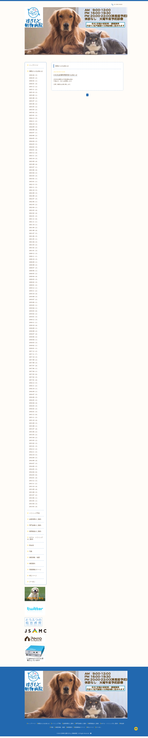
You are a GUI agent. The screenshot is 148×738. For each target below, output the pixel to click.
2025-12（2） (33, 86)
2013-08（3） (33, 492)
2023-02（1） (33, 178)
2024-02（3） (33, 147)
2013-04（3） (33, 503)
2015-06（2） (33, 432)
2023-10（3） (33, 158)
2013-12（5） (33, 480)
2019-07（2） (33, 299)
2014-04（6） (33, 472)
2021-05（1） (33, 239)
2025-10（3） (33, 92)
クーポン (31, 581)
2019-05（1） (33, 305)
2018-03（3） (33, 342)
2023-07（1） (33, 167)
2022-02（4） (33, 213)
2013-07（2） (33, 495)
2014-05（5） (33, 469)
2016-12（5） (33, 383)
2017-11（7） (33, 354)
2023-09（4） (33, 161)
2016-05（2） (33, 400)
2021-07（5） (33, 233)
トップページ (32, 65)
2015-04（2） (33, 437)
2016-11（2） (33, 386)
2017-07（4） (33, 365)
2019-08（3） (33, 296)
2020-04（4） (33, 276)
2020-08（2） (33, 265)
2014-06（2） (33, 466)
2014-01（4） (33, 478)
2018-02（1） (33, 345)
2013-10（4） (33, 486)
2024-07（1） (33, 132)
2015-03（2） (33, 440)
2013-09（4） (33, 489)
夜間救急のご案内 (34, 531)
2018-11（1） (33, 322)
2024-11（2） (33, 121)
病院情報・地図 (33, 557)
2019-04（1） (33, 308)
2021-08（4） (33, 230)
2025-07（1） (33, 101)
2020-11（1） (33, 256)
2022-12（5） (33, 184)
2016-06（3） (33, 397)
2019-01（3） (33, 317)
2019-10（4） (33, 294)
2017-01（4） (33, 380)
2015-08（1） (33, 426)
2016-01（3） (33, 411)
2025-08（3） (33, 98)
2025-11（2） (33, 89)
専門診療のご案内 (34, 525)
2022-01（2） (33, 216)
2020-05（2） (33, 273)
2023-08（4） (33, 164)
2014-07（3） (33, 463)
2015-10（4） (33, 420)
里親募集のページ (34, 569)
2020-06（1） (33, 271)
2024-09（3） (33, 127)
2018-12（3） (33, 319)
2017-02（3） (33, 377)
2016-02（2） (33, 409)
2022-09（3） (33, 193)
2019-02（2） (33, 314)
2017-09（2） (33, 360)
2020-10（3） (33, 259)
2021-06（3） (33, 236)
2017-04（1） (33, 371)
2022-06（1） (33, 201)
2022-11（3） (33, 187)
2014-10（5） (33, 455)
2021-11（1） (33, 222)
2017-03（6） (33, 374)
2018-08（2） (33, 331)
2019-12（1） (33, 288)
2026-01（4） (33, 84)
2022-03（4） (33, 210)
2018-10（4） (33, 325)
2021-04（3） (33, 242)
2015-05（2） (33, 434)
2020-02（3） (33, 282)
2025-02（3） (33, 112)
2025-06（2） (33, 104)
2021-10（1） (33, 224)
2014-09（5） (33, 457)
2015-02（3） (33, 443)
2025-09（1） (33, 95)
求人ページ (32, 575)
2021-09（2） (33, 227)
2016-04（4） (33, 403)
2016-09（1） (33, 391)
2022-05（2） (33, 204)
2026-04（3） (33, 75)
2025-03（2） (33, 109)
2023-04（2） (33, 173)
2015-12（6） (33, 414)
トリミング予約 (33, 513)
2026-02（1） (33, 81)
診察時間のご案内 (34, 519)
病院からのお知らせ (35, 71)
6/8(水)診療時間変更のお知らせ (65, 75)
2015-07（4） (33, 429)
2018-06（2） (33, 337)
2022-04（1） (33, 207)
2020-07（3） (33, 268)
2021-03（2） (33, 245)
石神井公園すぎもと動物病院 (69, 733)
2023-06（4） (33, 170)
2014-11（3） (33, 452)
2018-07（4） (33, 334)
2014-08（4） (33, 460)
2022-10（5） (33, 190)
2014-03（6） (33, 475)
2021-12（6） (33, 219)
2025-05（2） (33, 107)
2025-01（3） (33, 115)
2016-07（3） (33, 394)
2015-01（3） (33, 446)
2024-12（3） (33, 118)
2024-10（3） (33, 124)
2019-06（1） (33, 302)
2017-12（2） (33, 351)
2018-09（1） (33, 328)
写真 (29, 551)
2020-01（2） (33, 285)
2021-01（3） (33, 250)
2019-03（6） (33, 311)
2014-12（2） (33, 449)
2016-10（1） (33, 388)
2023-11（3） (33, 155)
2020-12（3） (33, 253)
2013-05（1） (33, 501)
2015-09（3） (33, 423)
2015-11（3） (33, 417)
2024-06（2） (33, 135)
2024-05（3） (33, 138)
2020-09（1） (33, 262)
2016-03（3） (33, 406)
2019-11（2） (33, 291)
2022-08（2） (33, 196)
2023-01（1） (33, 181)
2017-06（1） (33, 368)
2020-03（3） (33, 279)
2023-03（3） (33, 176)
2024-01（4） (33, 150)
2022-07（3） (33, 199)
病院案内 (31, 563)
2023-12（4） (33, 153)
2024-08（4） (33, 130)
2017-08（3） (33, 363)
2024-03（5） (33, 144)
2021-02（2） (33, 247)
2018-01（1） (33, 348)
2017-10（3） (33, 357)
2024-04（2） (33, 141)
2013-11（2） (33, 483)
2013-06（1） (33, 498)
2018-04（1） (33, 340)
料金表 (30, 545)
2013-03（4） (33, 506)
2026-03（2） (33, 78)
